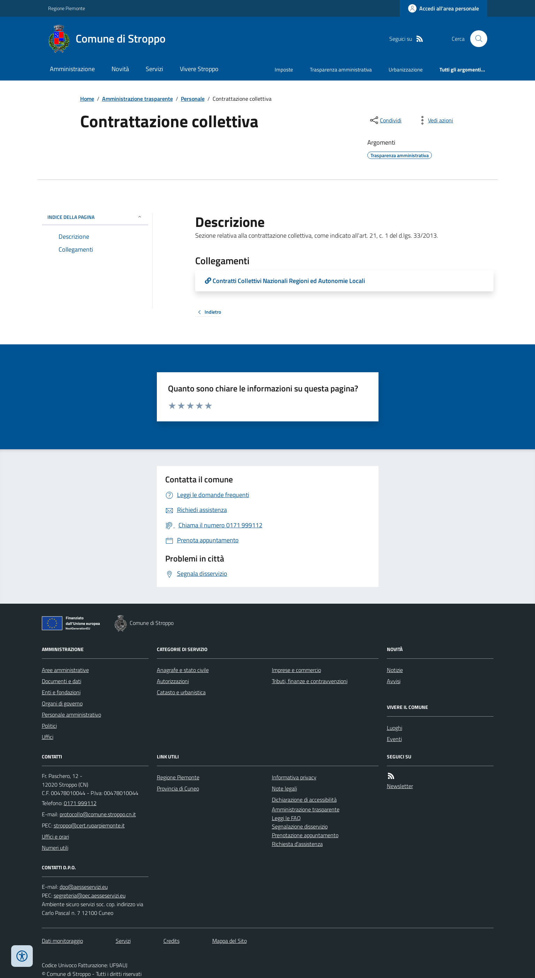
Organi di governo (62, 703)
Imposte (284, 70)
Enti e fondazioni (61, 692)
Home (87, 98)
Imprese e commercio (296, 670)
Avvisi (393, 681)
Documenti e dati (61, 681)
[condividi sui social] (385, 120)
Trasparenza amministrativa (341, 70)
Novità (120, 69)
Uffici (47, 737)
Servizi (154, 69)
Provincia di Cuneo (178, 788)
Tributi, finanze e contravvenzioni (309, 681)
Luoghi (394, 728)
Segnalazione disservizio (300, 826)
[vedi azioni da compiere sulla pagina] (434, 120)
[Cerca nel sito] (476, 38)
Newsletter (400, 786)
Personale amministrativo (71, 714)
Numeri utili (55, 847)
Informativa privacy (294, 777)
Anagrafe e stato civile (183, 670)
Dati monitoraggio (62, 941)
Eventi (394, 739)
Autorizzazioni (173, 681)
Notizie (395, 670)
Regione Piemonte (66, 8)
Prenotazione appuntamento (305, 835)
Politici (49, 725)
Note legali (284, 788)
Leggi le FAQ (286, 818)
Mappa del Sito (229, 941)
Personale (193, 98)
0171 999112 (80, 803)
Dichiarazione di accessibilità (304, 799)
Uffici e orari (55, 836)
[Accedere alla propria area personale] (443, 8)
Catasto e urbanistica (181, 692)
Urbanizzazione (406, 70)
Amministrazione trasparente (137, 98)
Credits (171, 941)
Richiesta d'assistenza (297, 844)
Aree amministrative (65, 670)
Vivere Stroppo (199, 69)
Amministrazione (72, 69)
